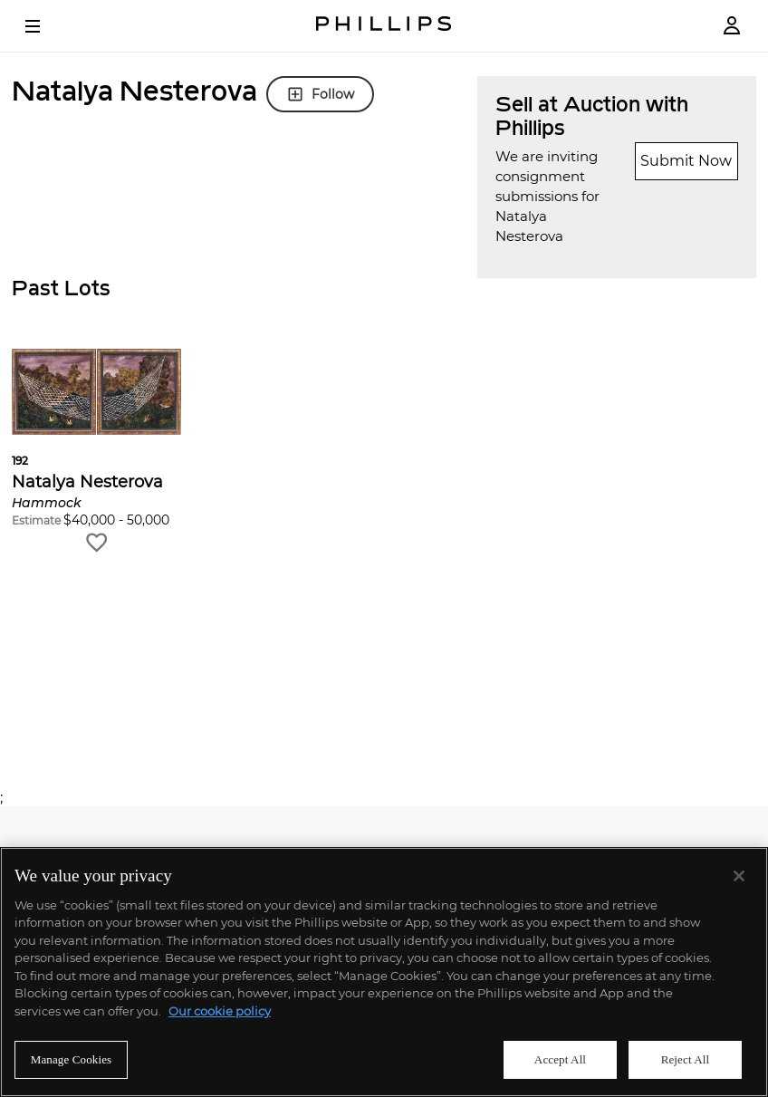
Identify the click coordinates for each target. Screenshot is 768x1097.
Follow (320, 94)
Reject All (685, 1059)
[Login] (732, 25)
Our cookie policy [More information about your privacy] (219, 1011)
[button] (96, 451)
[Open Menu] (45, 26)
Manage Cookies (71, 1059)
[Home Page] (384, 25)
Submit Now (686, 160)
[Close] (739, 876)
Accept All (560, 1059)
